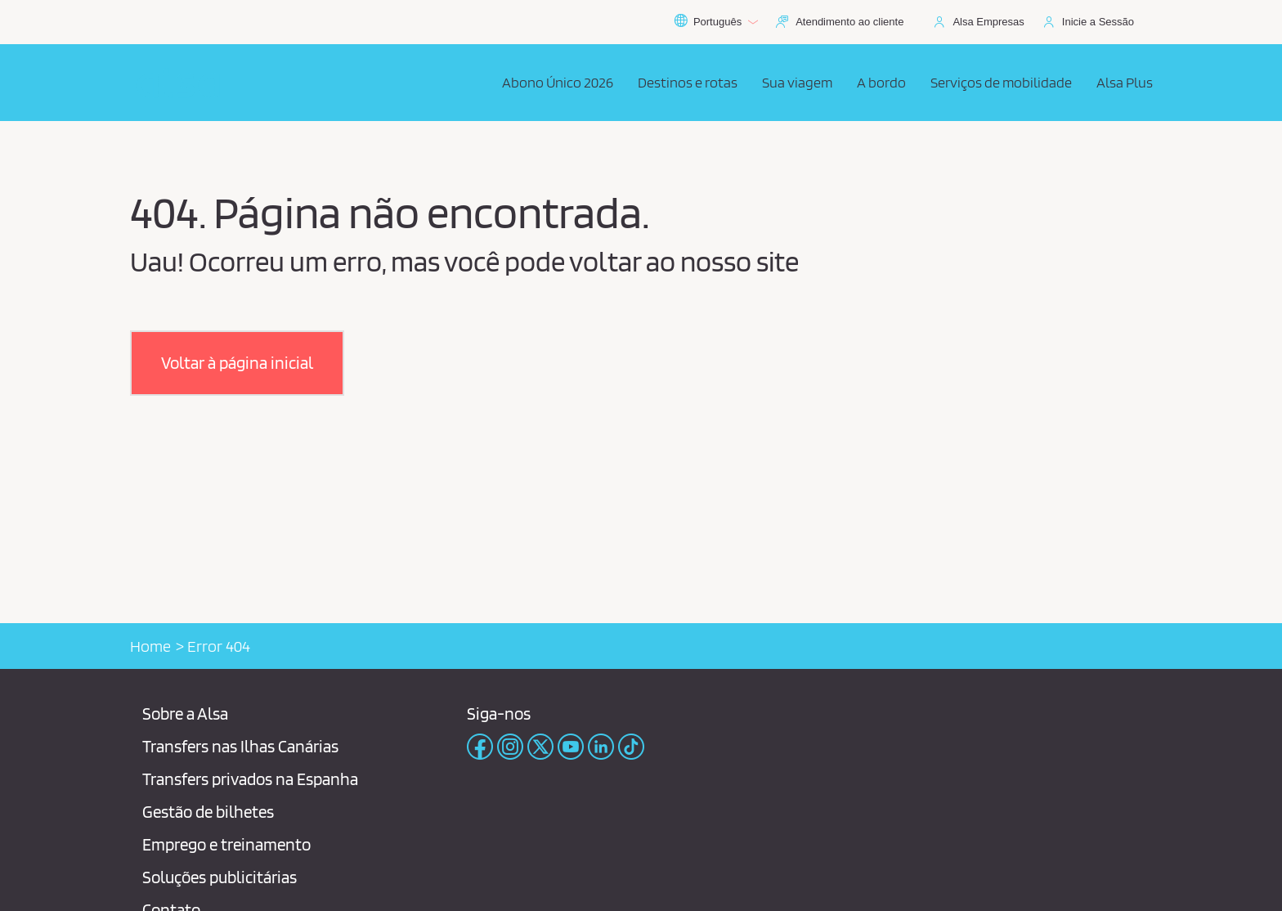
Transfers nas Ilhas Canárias (240, 746)
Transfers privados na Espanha (250, 779)
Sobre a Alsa (185, 713)
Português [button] (716, 22)
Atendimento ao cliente (849, 22)
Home (150, 646)
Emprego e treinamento (226, 844)
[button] (237, 363)
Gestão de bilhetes (208, 811)
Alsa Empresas (988, 22)
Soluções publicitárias (219, 877)
